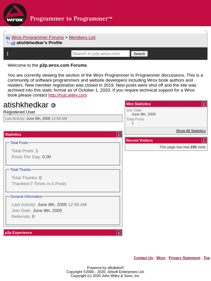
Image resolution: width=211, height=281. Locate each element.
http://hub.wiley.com (67, 95)
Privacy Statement (184, 258)
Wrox (160, 258)
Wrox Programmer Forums (38, 37)
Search (139, 54)
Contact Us (143, 258)
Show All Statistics (191, 131)
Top (207, 258)
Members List (82, 37)
